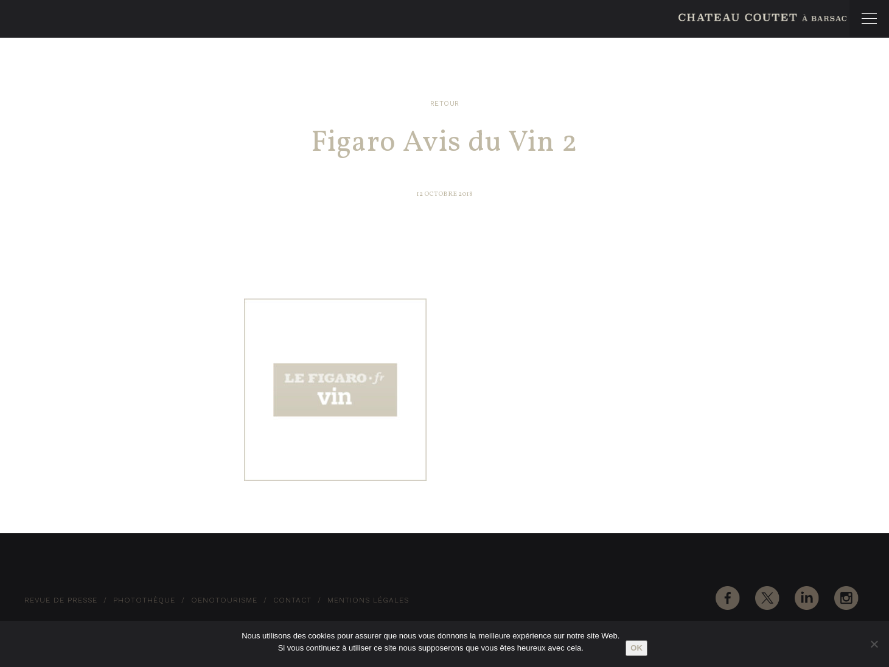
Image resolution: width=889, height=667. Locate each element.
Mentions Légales (368, 600)
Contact (292, 600)
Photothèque (144, 600)
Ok (636, 647)
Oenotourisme (224, 600)
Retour (444, 104)
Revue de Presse (60, 600)
